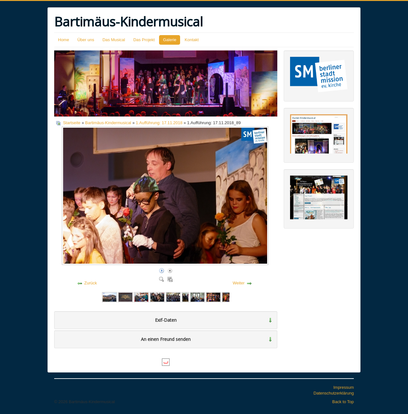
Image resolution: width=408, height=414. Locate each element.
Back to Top (343, 401)
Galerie (169, 39)
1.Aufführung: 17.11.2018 (159, 122)
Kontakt (192, 39)
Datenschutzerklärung (334, 393)
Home (63, 39)
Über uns (85, 39)
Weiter (238, 283)
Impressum (343, 387)
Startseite (72, 122)
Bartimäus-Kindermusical (108, 122)
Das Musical (113, 39)
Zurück (90, 283)
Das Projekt (144, 39)
